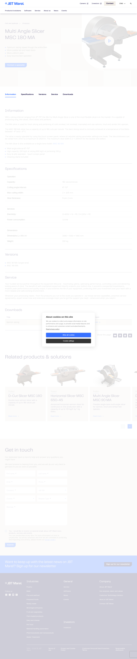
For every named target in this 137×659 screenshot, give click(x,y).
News (56, 10)
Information (10, 94)
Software (27, 10)
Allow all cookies (57, 338)
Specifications (27, 94)
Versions (42, 94)
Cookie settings (80, 338)
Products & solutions (13, 10)
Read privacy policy (53, 332)
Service (37, 10)
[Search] (131, 3)
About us (47, 10)
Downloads (68, 94)
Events (64, 10)
